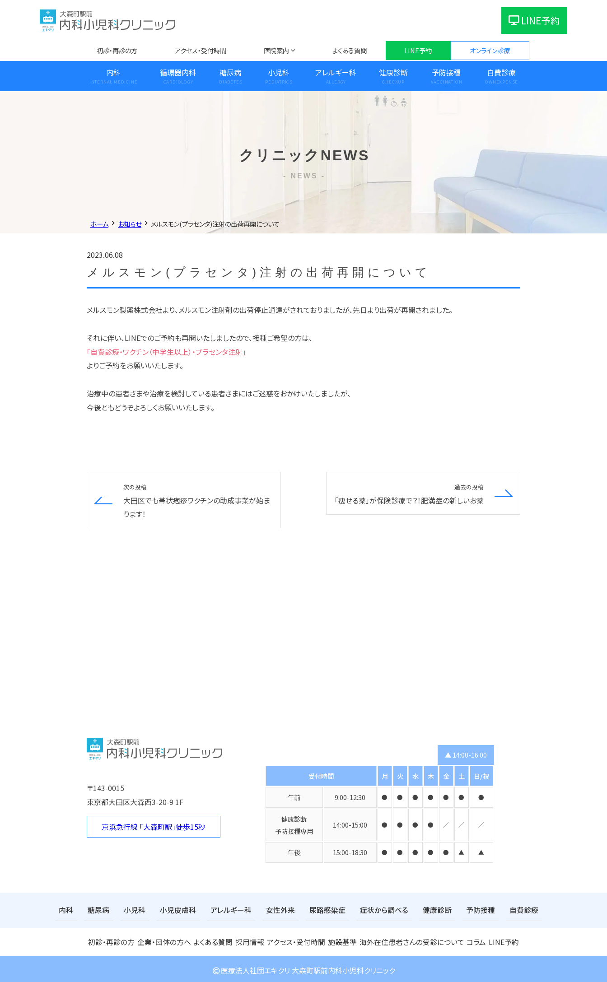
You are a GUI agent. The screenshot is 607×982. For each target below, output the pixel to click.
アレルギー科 (335, 72)
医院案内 (276, 50)
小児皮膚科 (168, 909)
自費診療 (501, 72)
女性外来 (261, 909)
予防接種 (446, 72)
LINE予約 (534, 20)
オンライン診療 (490, 50)
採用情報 (249, 940)
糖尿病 (230, 72)
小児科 (278, 72)
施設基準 (343, 940)
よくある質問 (349, 50)
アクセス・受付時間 (200, 50)
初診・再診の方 (117, 50)
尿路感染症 (304, 909)
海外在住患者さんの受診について (409, 940)
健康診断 (393, 72)
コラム (472, 940)
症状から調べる (356, 909)
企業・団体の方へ (163, 940)
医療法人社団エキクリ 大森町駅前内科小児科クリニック (303, 967)
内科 (113, 72)
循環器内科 (178, 72)
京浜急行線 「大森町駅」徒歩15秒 (153, 826)
